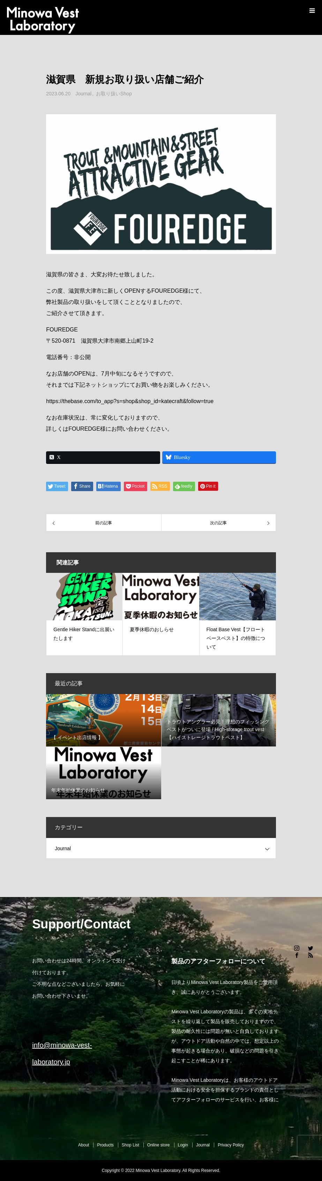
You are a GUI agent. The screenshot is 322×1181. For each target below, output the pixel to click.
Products (105, 1145)
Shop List (130, 1145)
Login (183, 1145)
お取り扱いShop (114, 93)
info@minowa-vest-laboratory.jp (62, 1053)
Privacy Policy (231, 1145)
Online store (158, 1145)
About (83, 1145)
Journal (83, 93)
